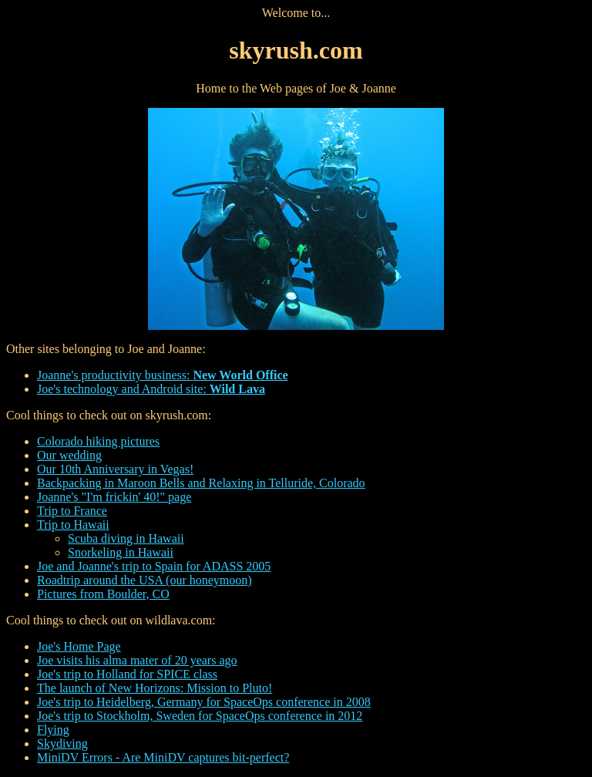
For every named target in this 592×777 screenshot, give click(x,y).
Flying (53, 729)
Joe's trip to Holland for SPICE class (127, 674)
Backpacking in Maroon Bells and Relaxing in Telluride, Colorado (201, 482)
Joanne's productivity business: (162, 375)
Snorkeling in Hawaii (120, 552)
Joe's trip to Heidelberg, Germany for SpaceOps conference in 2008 (204, 701)
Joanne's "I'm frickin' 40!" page (114, 496)
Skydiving (62, 743)
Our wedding (69, 455)
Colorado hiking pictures (98, 441)
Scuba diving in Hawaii (126, 538)
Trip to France (72, 510)
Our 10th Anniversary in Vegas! (115, 469)
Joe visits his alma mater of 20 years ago (137, 660)
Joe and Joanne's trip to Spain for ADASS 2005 (154, 566)
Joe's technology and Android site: (151, 388)
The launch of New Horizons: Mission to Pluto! (154, 688)
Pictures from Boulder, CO (103, 593)
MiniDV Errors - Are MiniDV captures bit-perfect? (163, 757)
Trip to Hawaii (73, 524)
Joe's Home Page (79, 646)
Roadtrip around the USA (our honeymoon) (144, 580)
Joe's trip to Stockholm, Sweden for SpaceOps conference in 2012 (199, 715)
